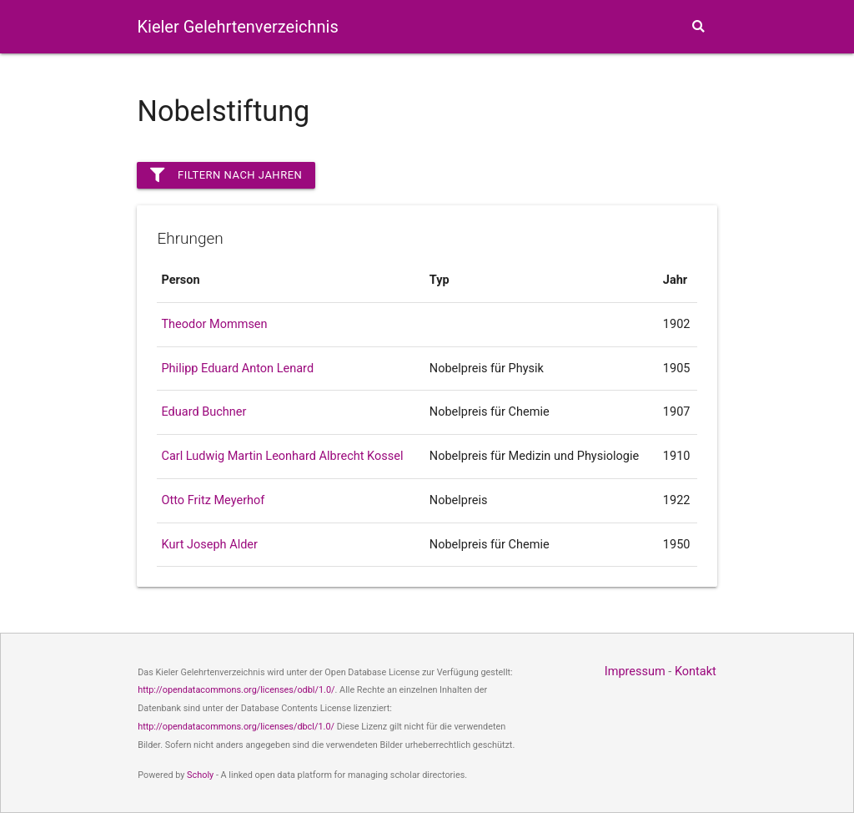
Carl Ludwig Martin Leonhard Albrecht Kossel (282, 456)
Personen (380, 82)
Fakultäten (459, 82)
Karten (543, 82)
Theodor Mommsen (214, 324)
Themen (633, 82)
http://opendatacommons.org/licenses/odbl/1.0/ (236, 689)
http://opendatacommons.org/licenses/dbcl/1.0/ (236, 726)
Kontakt (695, 671)
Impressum (635, 671)
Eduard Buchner (203, 412)
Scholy (200, 775)
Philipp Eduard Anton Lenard (237, 368)
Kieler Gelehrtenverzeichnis (237, 27)
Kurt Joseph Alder (209, 545)
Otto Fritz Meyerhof (212, 500)
